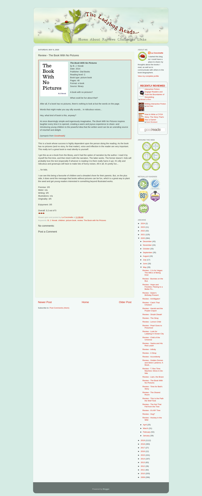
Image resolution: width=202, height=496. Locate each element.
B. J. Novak (52, 220)
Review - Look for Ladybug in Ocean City (153, 332)
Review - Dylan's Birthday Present (151, 294)
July (145, 260)
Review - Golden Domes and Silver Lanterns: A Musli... (153, 362)
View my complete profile (148, 76)
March (146, 428)
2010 (143, 473)
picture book (71, 220)
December (147, 241)
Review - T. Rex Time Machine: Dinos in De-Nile (153, 371)
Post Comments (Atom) (59, 308)
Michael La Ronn (145, 99)
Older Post (125, 302)
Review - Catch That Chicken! (151, 303)
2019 (143, 440)
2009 (143, 477)
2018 (143, 444)
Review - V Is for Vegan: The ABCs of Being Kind (153, 272)
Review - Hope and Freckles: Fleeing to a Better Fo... (153, 287)
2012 (143, 466)
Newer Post (45, 302)
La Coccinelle (157, 53)
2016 (143, 451)
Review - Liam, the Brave (153, 377)
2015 (143, 455)
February (147, 432)
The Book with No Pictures (95, 220)
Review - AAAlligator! (151, 299)
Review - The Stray (151, 318)
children (61, 220)
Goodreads (59, 136)
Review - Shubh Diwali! (152, 314)
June (145, 264)
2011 (143, 470)
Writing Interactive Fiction (155, 104)
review (80, 220)
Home (85, 302)
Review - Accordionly (151, 357)
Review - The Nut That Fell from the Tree (152, 405)
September (148, 252)
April (145, 425)
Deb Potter (149, 106)
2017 (143, 448)
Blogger (106, 489)
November (147, 245)
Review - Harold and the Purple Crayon (153, 309)
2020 (143, 238)
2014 (143, 459)
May (145, 267)
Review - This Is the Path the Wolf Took (153, 399)
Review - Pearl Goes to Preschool (152, 326)
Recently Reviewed (152, 85)
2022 (143, 231)
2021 (143, 234)
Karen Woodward (151, 122)
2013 (143, 462)
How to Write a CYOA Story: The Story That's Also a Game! (154, 117)
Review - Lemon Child (152, 322)
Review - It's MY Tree (151, 410)
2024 (143, 223)
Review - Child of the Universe (151, 338)
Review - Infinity (149, 349)
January (146, 436)
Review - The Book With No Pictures (153, 381)
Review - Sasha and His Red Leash (153, 344)
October (146, 249)
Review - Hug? (149, 414)
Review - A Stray (149, 353)
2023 (143, 227)
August (146, 256)
